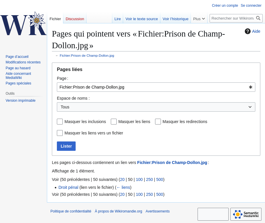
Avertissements (158, 211)
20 (122, 179)
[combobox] (156, 87)
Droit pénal (68, 187)
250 (149, 179)
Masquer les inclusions (85, 121)
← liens (123, 187)
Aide (251, 31)
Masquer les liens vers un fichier (93, 133)
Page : (62, 78)
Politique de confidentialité (70, 211)
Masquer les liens (134, 121)
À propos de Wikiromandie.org (118, 211)
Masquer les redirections (185, 121)
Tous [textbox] (65, 107)
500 (159, 179)
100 (139, 179)
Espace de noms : (73, 98)
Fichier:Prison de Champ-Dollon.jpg (87, 55)
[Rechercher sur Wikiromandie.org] (236, 18)
